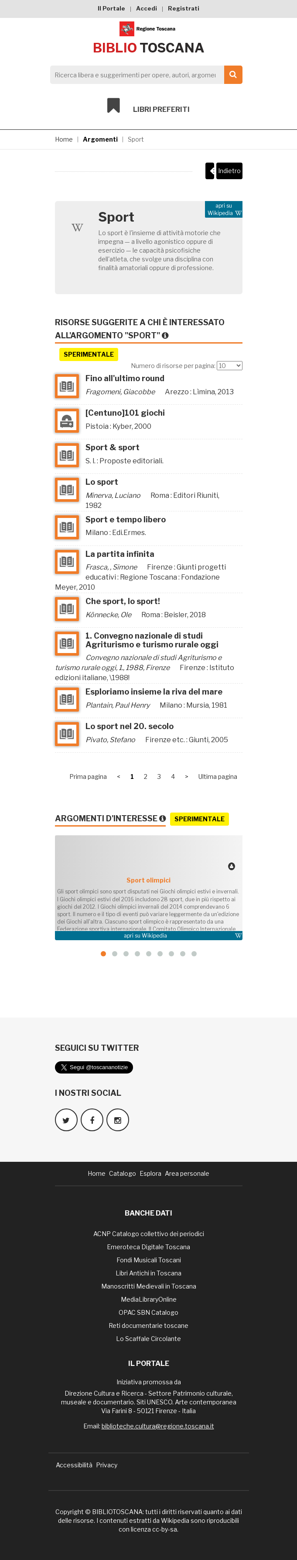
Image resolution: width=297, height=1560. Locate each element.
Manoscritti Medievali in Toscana (148, 1286)
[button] (103, 954)
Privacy (106, 1465)
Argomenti (100, 139)
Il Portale (111, 8)
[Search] (144, 75)
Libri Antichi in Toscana (148, 1273)
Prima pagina (88, 776)
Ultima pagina (217, 776)
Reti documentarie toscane (148, 1325)
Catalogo (122, 1173)
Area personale (187, 1173)
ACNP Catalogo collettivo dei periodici (148, 1233)
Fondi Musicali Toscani (148, 1260)
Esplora (150, 1173)
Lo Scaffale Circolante (148, 1338)
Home (64, 139)
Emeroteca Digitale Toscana (148, 1247)
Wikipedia (154, 935)
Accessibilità (74, 1465)
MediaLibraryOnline (149, 1299)
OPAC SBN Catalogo (148, 1312)
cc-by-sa (164, 1529)
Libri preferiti (148, 106)
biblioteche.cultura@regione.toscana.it (158, 1426)
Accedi (146, 8)
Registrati (183, 8)
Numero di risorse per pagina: (173, 365)
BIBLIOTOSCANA (117, 1511)
